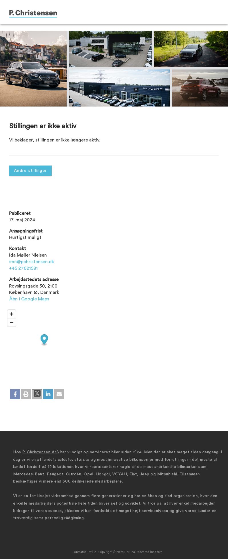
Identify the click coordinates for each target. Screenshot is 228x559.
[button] (15, 394)
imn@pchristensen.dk (31, 261)
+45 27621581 (23, 268)
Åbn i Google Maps (29, 299)
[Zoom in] (11, 314)
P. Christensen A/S (40, 452)
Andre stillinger (30, 171)
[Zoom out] (11, 322)
